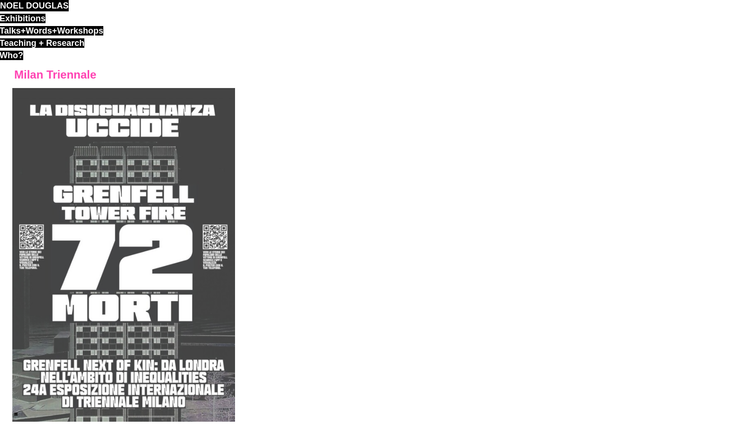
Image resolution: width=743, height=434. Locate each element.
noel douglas (34, 5)
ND (16, 414)
